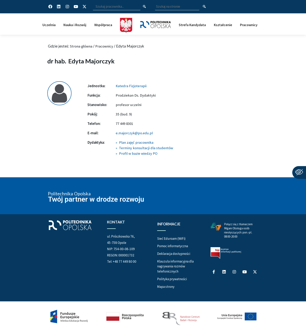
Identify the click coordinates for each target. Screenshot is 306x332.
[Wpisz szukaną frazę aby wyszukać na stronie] (177, 6)
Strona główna (81, 46)
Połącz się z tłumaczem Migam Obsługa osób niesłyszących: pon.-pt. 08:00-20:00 (238, 230)
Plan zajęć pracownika (136, 142)
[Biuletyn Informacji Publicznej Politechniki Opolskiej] (226, 253)
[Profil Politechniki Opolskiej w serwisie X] (84, 6)
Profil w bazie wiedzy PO (138, 153)
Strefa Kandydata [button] (192, 25)
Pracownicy (104, 46)
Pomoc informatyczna (172, 246)
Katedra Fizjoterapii (131, 86)
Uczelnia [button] (49, 25)
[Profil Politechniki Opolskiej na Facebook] (50, 6)
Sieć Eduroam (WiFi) (171, 238)
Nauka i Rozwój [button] (74, 25)
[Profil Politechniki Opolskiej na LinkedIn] (58, 6)
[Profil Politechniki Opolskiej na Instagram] (67, 6)
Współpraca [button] (103, 25)
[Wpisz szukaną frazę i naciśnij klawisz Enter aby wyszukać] (116, 6)
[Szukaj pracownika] (144, 6)
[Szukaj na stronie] (204, 6)
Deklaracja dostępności (173, 254)
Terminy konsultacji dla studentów (146, 148)
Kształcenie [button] (223, 25)
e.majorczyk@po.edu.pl (134, 133)
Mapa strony (165, 286)
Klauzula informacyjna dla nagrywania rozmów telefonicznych (175, 266)
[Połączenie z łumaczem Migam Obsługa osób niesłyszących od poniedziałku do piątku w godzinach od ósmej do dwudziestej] (216, 226)
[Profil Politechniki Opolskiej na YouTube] (76, 6)
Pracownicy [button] (248, 25)
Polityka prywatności (172, 279)
